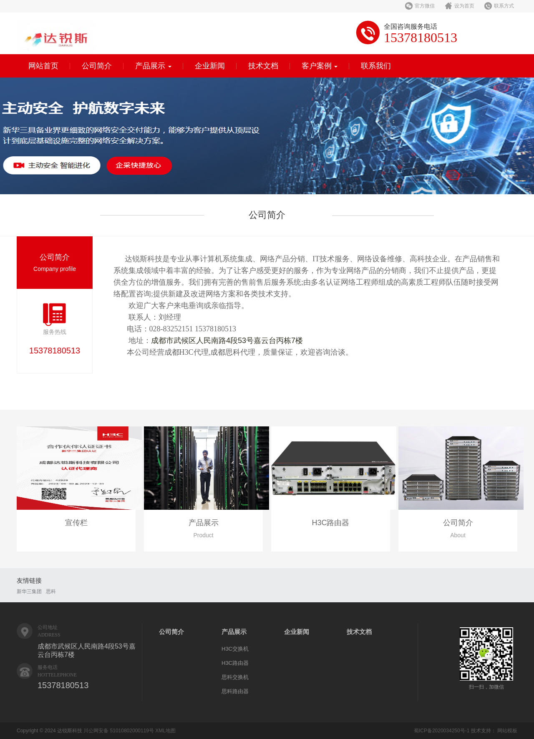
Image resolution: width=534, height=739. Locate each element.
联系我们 (376, 66)
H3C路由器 (235, 663)
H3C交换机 (235, 649)
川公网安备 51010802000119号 (118, 731)
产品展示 (153, 66)
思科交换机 (235, 677)
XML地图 (165, 731)
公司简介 (97, 66)
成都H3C (179, 352)
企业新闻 (210, 66)
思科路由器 (235, 691)
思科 (51, 591)
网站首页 (43, 66)
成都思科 (225, 352)
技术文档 (263, 66)
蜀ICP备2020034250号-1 (441, 731)
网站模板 (507, 731)
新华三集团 (29, 591)
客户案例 (320, 66)
